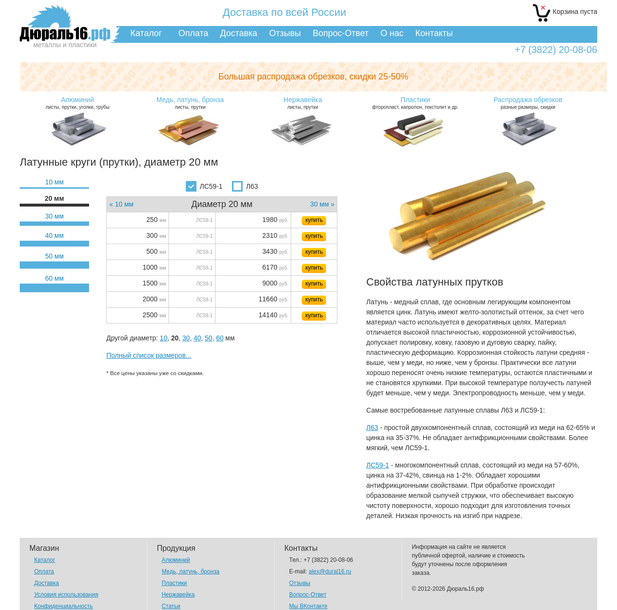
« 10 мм (121, 204)
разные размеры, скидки (528, 103)
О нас (391, 33)
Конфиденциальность (63, 606)
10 (163, 338)
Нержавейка (178, 594)
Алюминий (176, 560)
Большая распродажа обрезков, (314, 76)
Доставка (238, 33)
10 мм (54, 182)
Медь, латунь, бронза (190, 571)
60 (220, 338)
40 (197, 338)
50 (209, 338)
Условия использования (66, 594)
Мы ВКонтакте (308, 606)
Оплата (193, 33)
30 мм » (322, 204)
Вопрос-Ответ (341, 33)
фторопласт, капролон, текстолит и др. (415, 103)
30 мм (54, 216)
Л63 (245, 186)
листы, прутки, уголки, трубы (77, 103)
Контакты (434, 33)
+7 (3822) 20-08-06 (555, 50)
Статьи (171, 606)
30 (186, 338)
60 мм (54, 278)
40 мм (54, 235)
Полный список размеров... (149, 355)
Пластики (174, 583)
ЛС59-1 (204, 186)
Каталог (146, 33)
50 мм (54, 256)
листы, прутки (190, 103)
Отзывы (285, 33)
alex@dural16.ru (329, 571)
